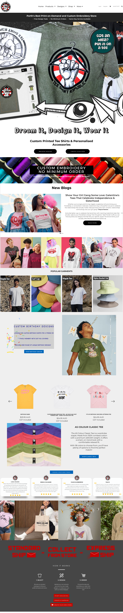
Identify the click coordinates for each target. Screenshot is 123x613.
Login (99, 6)
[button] (50, 6)
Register (105, 6)
